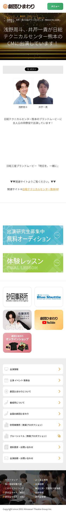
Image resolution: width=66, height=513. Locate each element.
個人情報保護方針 (13, 483)
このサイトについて (14, 488)
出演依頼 (39, 483)
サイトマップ (11, 479)
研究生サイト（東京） (15, 492)
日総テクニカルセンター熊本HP (40, 189)
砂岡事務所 (27, 424)
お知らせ (40, 18)
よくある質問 (41, 479)
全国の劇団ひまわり (19, 413)
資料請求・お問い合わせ (21, 447)
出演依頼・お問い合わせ (21, 458)
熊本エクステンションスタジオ (19, 18)
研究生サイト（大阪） (15, 496)
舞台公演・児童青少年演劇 (48, 488)
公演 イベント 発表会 (20, 380)
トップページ (9, 16)
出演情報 (14, 369)
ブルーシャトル (29, 435)
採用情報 (39, 492)
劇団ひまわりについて (20, 391)
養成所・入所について (29, 16)
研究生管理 (40, 496)
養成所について (17, 402)
